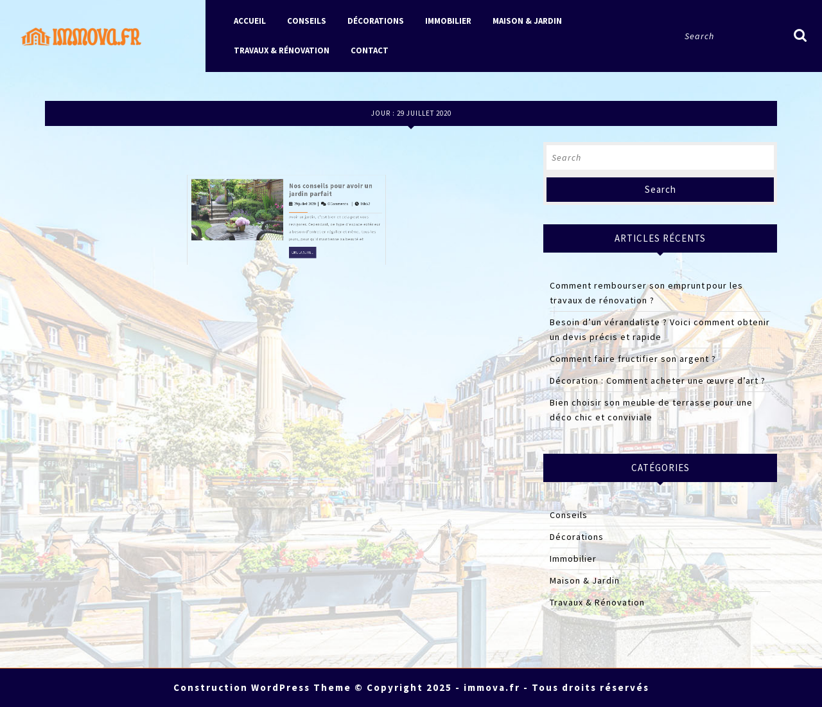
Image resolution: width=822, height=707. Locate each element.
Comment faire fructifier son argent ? (633, 358)
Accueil (250, 20)
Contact (370, 50)
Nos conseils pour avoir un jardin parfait (313, 140)
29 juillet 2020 (297, 149)
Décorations (375, 20)
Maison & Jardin (527, 20)
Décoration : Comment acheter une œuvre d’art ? (657, 380)
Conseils (306, 20)
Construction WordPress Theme (262, 687)
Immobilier (448, 20)
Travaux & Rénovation (281, 50)
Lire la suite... (297, 179)
